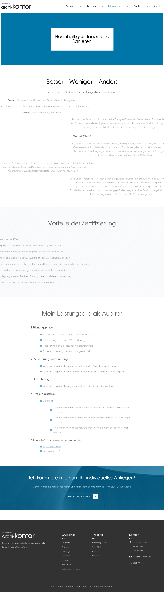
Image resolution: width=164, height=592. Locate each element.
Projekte (135, 6)
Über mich (85, 6)
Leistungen (111, 6)
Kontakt (157, 6)
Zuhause (62, 6)
